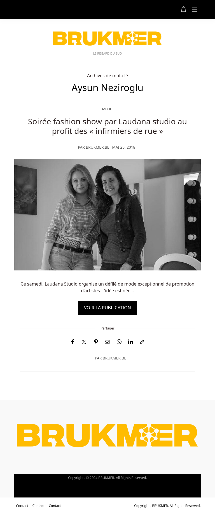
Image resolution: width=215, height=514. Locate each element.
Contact (22, 505)
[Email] (107, 342)
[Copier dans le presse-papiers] (142, 342)
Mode (107, 109)
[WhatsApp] (119, 342)
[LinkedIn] (130, 342)
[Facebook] (73, 342)
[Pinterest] (96, 342)
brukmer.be (97, 147)
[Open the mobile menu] (194, 10)
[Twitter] (84, 342)
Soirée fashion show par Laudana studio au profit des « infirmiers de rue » (107, 126)
